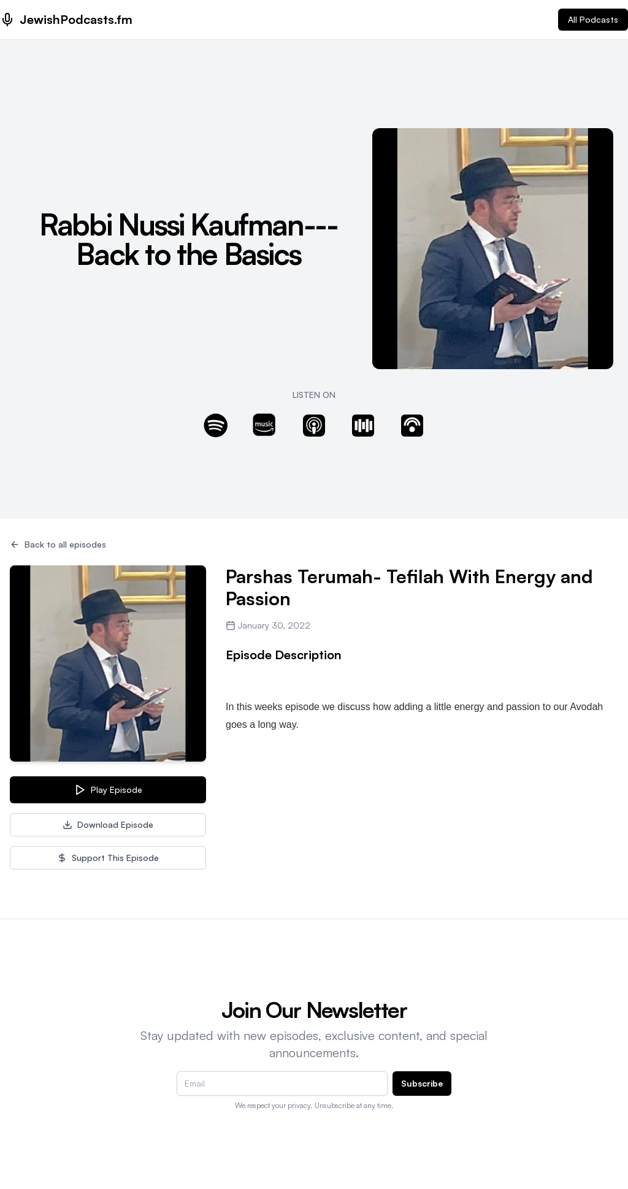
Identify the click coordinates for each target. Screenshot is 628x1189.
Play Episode (108, 790)
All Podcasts (593, 19)
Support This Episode (108, 857)
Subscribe (422, 1083)
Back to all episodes (58, 544)
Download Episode (108, 824)
